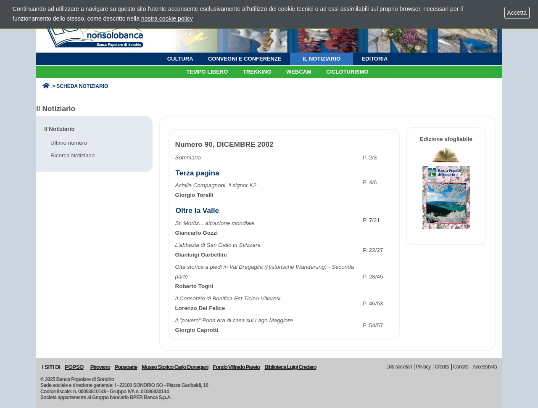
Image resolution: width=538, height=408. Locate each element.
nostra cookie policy (167, 18)
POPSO (74, 367)
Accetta (517, 12)
